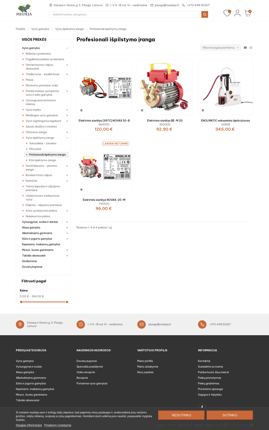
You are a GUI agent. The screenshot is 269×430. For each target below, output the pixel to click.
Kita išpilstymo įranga (42, 160)
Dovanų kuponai (32, 266)
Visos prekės (34, 39)
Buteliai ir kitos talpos (39, 175)
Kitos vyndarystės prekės (41, 210)
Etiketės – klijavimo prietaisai (44, 205)
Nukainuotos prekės (38, 216)
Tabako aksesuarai (33, 255)
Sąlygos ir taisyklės (210, 394)
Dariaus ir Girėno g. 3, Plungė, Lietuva (78, 5)
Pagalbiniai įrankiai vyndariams (45, 59)
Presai (29, 80)
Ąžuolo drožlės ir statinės (41, 126)
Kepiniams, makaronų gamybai (41, 244)
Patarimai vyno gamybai (92, 383)
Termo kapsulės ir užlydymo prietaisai (43, 188)
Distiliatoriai (29, 261)
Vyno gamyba (31, 48)
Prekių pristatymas (209, 378)
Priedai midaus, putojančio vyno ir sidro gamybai (42, 92)
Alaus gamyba (31, 227)
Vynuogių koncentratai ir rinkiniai (41, 102)
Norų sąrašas (145, 372)
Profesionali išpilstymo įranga (47, 154)
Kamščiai (31, 180)
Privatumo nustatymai (57, 425)
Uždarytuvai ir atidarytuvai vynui (42, 197)
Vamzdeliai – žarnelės (42, 143)
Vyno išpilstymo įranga (40, 137)
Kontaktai (204, 361)
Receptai (82, 378)
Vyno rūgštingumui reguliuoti (43, 121)
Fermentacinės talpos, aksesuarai (40, 66)
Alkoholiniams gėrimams (37, 233)
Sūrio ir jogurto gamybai (37, 238)
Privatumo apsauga (210, 389)
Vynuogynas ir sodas (29, 366)
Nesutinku (181, 415)
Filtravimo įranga (36, 132)
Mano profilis (145, 361)
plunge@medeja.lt (167, 5)
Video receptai (86, 372)
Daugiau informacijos (29, 425)
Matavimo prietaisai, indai (42, 85)
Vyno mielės (33, 109)
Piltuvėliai (35, 149)
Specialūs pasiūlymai (90, 366)
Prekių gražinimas (208, 383)
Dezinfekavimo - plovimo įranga (41, 167)
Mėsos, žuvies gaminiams (37, 250)
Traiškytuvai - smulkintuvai (42, 74)
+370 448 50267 (198, 5)
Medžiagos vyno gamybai (42, 115)
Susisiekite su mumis (210, 366)
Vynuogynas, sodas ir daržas (40, 222)
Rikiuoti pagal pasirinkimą (222, 47)
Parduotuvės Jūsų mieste (213, 372)
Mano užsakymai (147, 366)
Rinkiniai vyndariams (38, 53)
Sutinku (229, 415)
